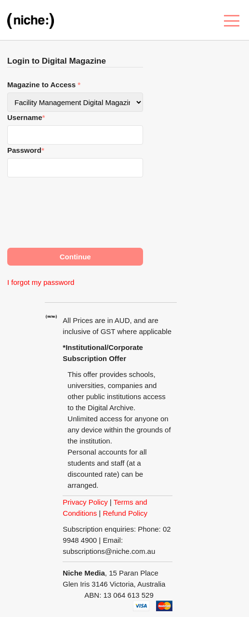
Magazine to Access (43, 84)
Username (26, 117)
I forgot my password (40, 282)
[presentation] (80, 208)
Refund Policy (125, 513)
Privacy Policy (85, 502)
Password (25, 150)
